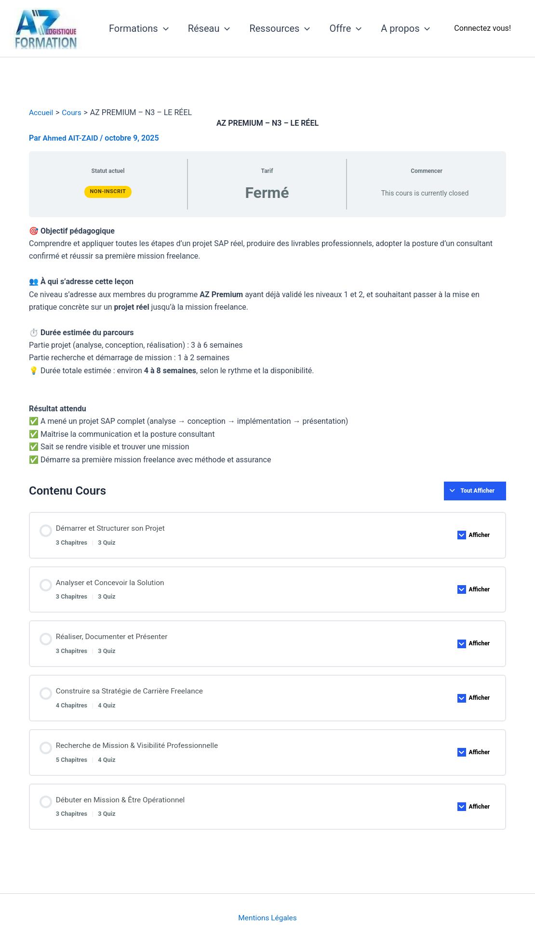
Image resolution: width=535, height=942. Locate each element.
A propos (405, 28)
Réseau (209, 28)
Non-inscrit (108, 191)
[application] (163, 28)
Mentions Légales (267, 917)
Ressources (279, 28)
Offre (345, 28)
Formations (139, 28)
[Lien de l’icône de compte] (482, 28)
